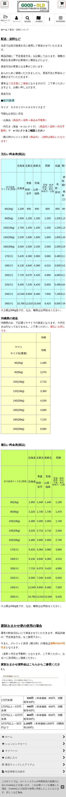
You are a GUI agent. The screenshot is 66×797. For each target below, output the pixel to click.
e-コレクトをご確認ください (29, 130)
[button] (4, 4)
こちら (18, 792)
